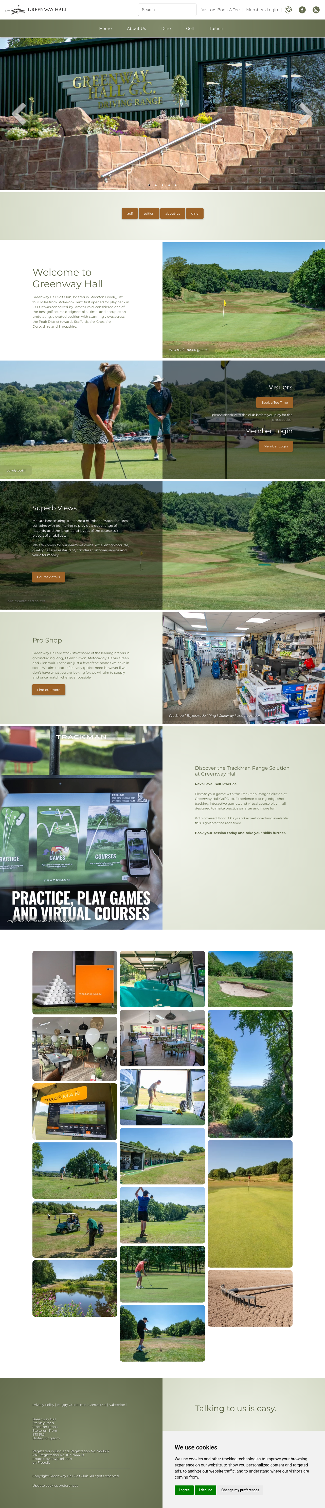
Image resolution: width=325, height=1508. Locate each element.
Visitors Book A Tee (221, 9)
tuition (149, 213)
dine (194, 213)
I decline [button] (205, 1490)
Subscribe (117, 1405)
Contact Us (97, 1405)
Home (105, 28)
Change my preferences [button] (240, 1490)
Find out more (48, 690)
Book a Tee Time (274, 402)
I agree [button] (184, 1490)
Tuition (216, 28)
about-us (172, 213)
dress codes (281, 420)
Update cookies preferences (55, 1485)
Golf (190, 28)
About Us (136, 28)
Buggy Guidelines (71, 1405)
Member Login (276, 446)
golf (130, 213)
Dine (166, 28)
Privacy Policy (43, 1405)
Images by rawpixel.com (52, 1459)
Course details (48, 577)
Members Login (262, 9)
